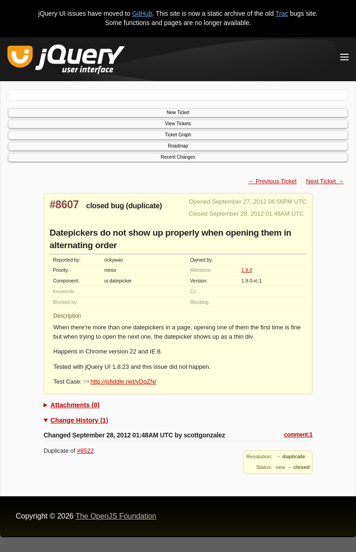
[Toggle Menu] (344, 57)
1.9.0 (247, 270)
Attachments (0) (75, 405)
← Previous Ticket (272, 181)
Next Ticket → (324, 181)
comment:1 (298, 434)
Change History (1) (79, 420)
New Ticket (178, 112)
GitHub (142, 13)
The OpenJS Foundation (116, 516)
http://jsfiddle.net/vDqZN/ (119, 381)
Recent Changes (178, 157)
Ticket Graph (178, 134)
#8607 (64, 205)
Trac (281, 13)
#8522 (85, 450)
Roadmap (178, 145)
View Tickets (178, 123)
